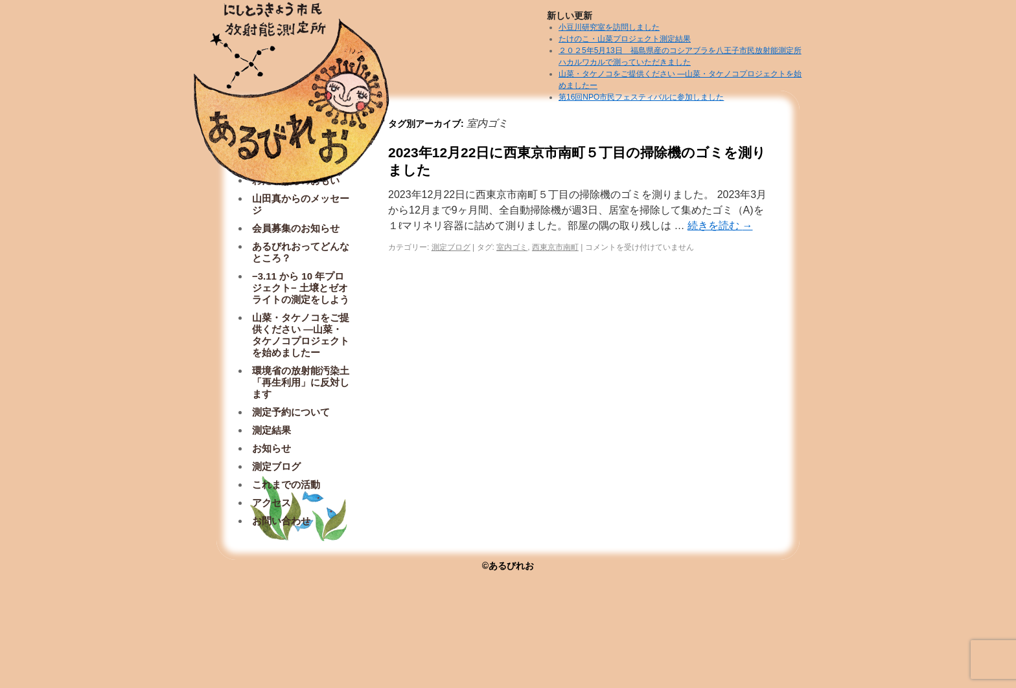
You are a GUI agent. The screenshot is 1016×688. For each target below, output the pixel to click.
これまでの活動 (286, 484)
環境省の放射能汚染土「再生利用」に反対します (300, 382)
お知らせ (271, 448)
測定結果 (271, 430)
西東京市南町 (555, 247)
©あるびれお (508, 565)
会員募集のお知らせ (296, 228)
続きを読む (719, 225)
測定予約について (291, 411)
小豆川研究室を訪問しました (609, 27)
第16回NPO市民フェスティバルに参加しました (641, 97)
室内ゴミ (511, 247)
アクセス (271, 502)
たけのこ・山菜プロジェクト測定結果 (625, 38)
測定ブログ (451, 247)
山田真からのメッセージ (300, 204)
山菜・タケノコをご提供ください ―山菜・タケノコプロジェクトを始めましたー (300, 335)
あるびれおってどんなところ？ (300, 252)
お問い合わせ (281, 520)
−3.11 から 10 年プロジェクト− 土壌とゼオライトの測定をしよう (300, 288)
